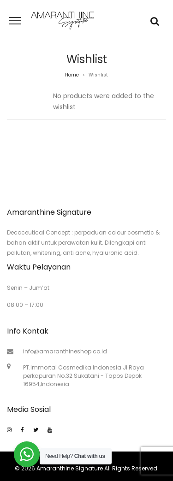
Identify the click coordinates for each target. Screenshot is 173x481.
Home (72, 74)
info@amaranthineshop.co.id (65, 351)
